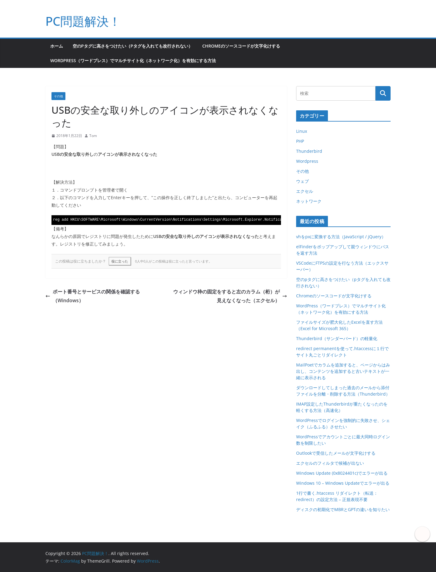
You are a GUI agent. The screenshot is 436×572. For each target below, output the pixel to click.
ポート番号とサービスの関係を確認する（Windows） (92, 296)
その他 (58, 96)
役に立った (119, 261)
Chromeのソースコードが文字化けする (241, 46)
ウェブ (302, 181)
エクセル (304, 191)
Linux (301, 131)
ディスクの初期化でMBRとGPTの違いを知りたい (343, 509)
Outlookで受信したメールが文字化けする (335, 453)
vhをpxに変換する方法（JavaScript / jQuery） (341, 236)
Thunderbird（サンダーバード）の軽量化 (336, 338)
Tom (93, 135)
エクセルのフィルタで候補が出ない (330, 463)
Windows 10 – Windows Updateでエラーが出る (342, 483)
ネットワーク (309, 201)
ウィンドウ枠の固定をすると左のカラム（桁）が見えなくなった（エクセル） (230, 296)
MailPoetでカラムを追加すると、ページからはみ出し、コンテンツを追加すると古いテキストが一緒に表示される (343, 371)
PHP (300, 141)
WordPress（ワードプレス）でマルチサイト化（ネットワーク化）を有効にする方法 (133, 60)
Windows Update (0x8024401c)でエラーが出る (342, 473)
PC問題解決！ (83, 21)
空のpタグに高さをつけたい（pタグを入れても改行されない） (133, 46)
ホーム (56, 46)
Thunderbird (309, 151)
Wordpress (307, 161)
